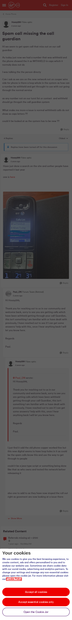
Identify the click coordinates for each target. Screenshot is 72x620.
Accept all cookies (36, 592)
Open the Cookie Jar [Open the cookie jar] (35, 612)
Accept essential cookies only (36, 602)
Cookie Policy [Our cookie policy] (14, 579)
